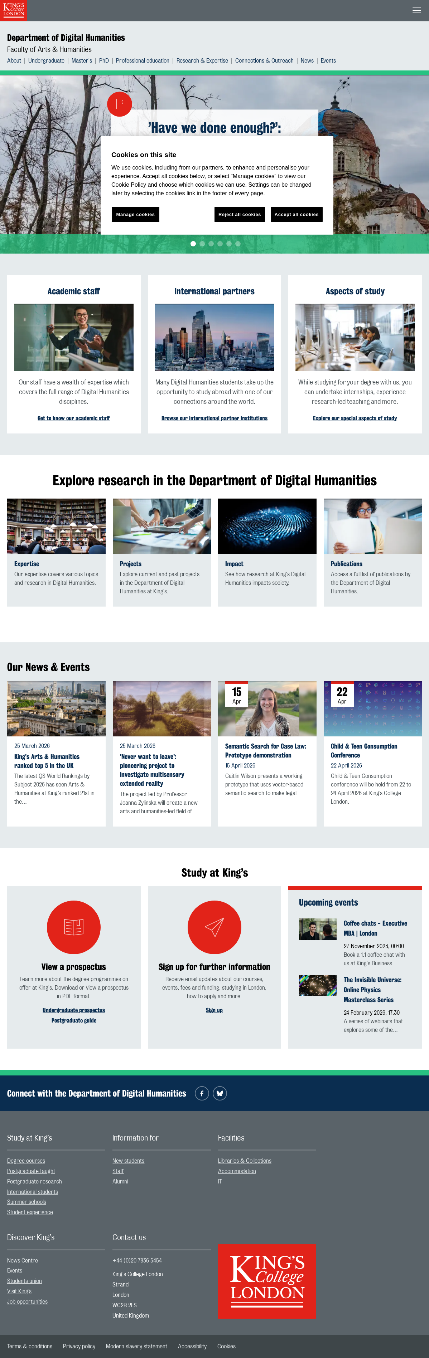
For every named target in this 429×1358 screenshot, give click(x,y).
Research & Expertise (202, 61)
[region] (217, 185)
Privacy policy (79, 1346)
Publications (346, 563)
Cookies (226, 1346)
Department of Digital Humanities (66, 37)
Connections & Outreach (264, 61)
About (14, 61)
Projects (130, 563)
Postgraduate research (34, 1182)
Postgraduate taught (31, 1171)
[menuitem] (17, 61)
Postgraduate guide (74, 1020)
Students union (24, 1281)
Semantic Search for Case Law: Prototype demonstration (265, 751)
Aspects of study (355, 291)
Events (328, 61)
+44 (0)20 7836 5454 (137, 1261)
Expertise (26, 563)
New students (128, 1161)
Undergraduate (46, 61)
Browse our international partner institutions (214, 418)
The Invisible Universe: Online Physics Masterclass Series (372, 989)
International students (32, 1192)
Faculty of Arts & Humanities (49, 49)
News (307, 61)
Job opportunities (27, 1302)
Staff (118, 1171)
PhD (104, 61)
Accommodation (237, 1171)
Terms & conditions (29, 1346)
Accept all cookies (297, 214)
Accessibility (192, 1346)
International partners (214, 291)
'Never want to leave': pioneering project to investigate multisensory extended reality (152, 770)
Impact (234, 563)
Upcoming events (328, 902)
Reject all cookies (239, 214)
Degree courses (26, 1161)
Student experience (30, 1212)
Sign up (214, 1010)
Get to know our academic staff (74, 418)
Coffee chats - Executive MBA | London (375, 928)
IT (220, 1182)
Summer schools (26, 1202)
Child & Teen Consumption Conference (364, 751)
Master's (82, 61)
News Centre (22, 1261)
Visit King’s (19, 1291)
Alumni (120, 1182)
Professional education (142, 61)
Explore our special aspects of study (355, 418)
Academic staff (74, 291)
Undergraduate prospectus (74, 1010)
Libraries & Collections (244, 1161)
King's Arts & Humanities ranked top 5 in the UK (46, 761)
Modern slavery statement (136, 1346)
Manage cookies (135, 214)
